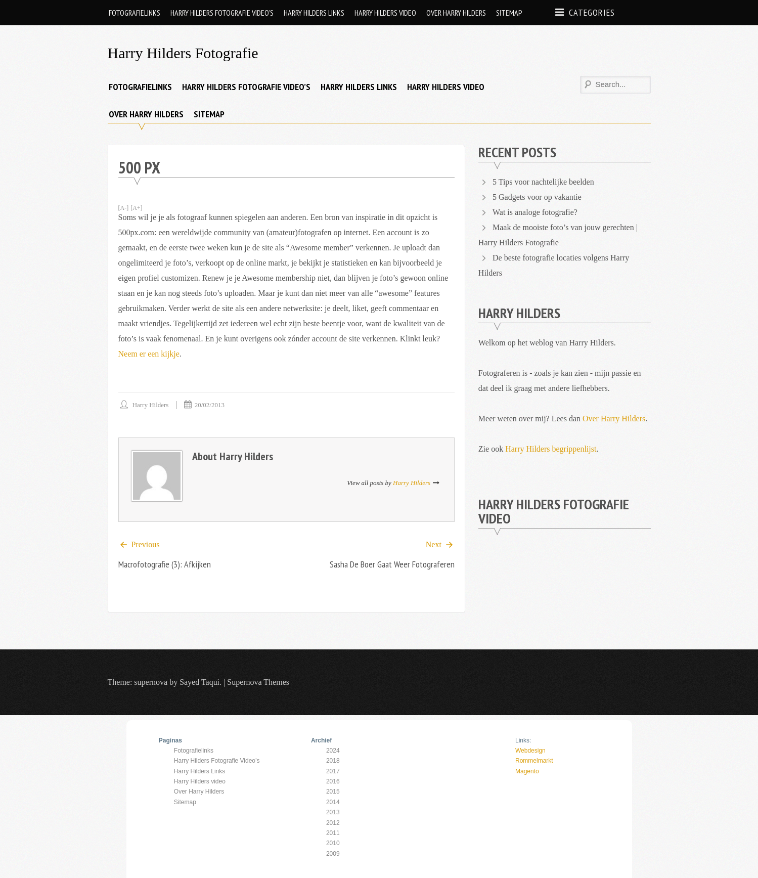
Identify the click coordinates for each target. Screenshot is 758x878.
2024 (333, 750)
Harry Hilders (150, 405)
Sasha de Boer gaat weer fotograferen (392, 564)
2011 (333, 833)
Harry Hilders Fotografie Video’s (222, 13)
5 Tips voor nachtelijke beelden (543, 182)
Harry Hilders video (385, 13)
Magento (527, 771)
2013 (333, 812)
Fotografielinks (134, 13)
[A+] (136, 207)
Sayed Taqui (199, 682)
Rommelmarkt (534, 760)
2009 (333, 853)
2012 (333, 822)
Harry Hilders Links (314, 13)
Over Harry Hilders (456, 13)
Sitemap (509, 13)
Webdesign (530, 750)
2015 (333, 791)
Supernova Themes (258, 682)
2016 (333, 781)
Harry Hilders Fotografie (183, 53)
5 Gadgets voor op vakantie (537, 197)
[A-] (123, 207)
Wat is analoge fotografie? (535, 212)
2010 (333, 843)
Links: (523, 740)
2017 (333, 771)
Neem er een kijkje (149, 353)
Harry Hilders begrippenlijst (550, 449)
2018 (333, 760)
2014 (333, 802)
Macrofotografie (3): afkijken (164, 564)
